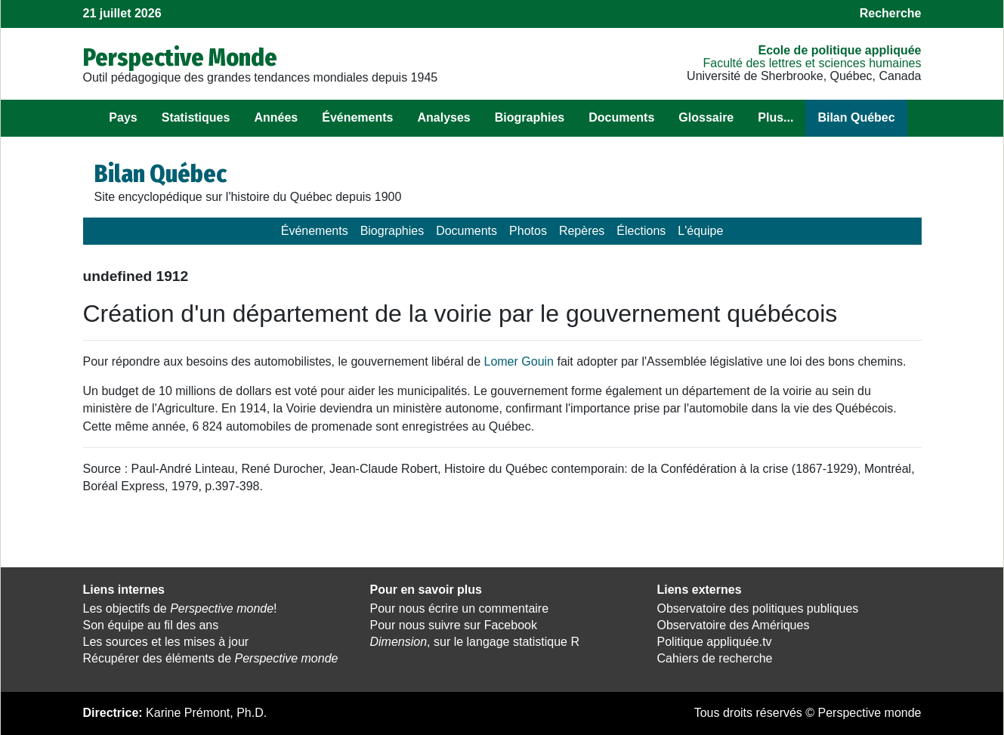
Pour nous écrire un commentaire (459, 608)
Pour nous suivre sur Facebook (453, 625)
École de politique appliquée (839, 50)
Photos (528, 230)
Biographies (529, 117)
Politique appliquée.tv (714, 641)
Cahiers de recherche (715, 658)
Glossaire (706, 117)
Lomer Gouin (518, 361)
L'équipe (700, 230)
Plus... (775, 117)
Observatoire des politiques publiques (758, 608)
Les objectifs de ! (180, 608)
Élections (641, 230)
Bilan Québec (855, 117)
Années (276, 117)
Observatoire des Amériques (733, 625)
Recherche (891, 13)
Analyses (443, 117)
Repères (581, 230)
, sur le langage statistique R (474, 641)
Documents (621, 117)
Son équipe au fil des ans (151, 625)
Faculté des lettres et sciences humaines (812, 63)
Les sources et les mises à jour (166, 641)
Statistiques (196, 117)
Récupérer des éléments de (210, 658)
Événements (357, 117)
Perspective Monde (180, 57)
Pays (123, 117)
